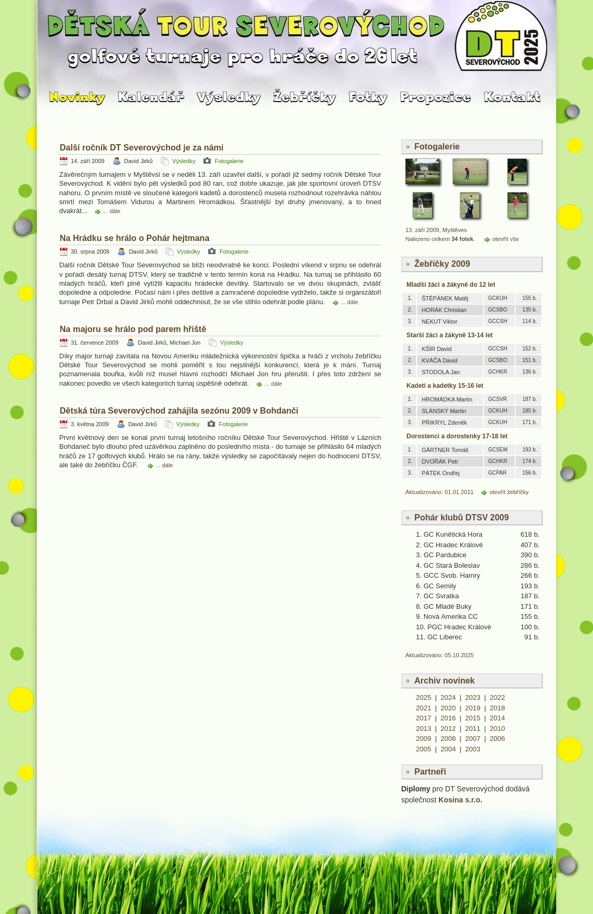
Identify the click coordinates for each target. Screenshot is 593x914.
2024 (448, 697)
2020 (448, 708)
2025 (423, 697)
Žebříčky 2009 (442, 263)
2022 (497, 697)
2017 (423, 718)
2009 (423, 738)
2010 (497, 728)
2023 (472, 697)
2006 (497, 738)
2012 (448, 728)
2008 (448, 738)
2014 (497, 718)
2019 (472, 708)
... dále (111, 211)
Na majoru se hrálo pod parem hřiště (133, 329)
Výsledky (183, 161)
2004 (448, 749)
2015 (472, 718)
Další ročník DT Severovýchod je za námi (142, 147)
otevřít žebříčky (509, 492)
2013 (423, 728)
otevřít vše (506, 239)
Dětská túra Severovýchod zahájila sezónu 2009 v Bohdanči (179, 410)
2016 (448, 718)
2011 (472, 728)
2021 (423, 708)
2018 (497, 708)
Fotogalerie (229, 161)
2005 (423, 749)
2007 (472, 738)
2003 (472, 749)
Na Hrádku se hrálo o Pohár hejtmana (135, 238)
